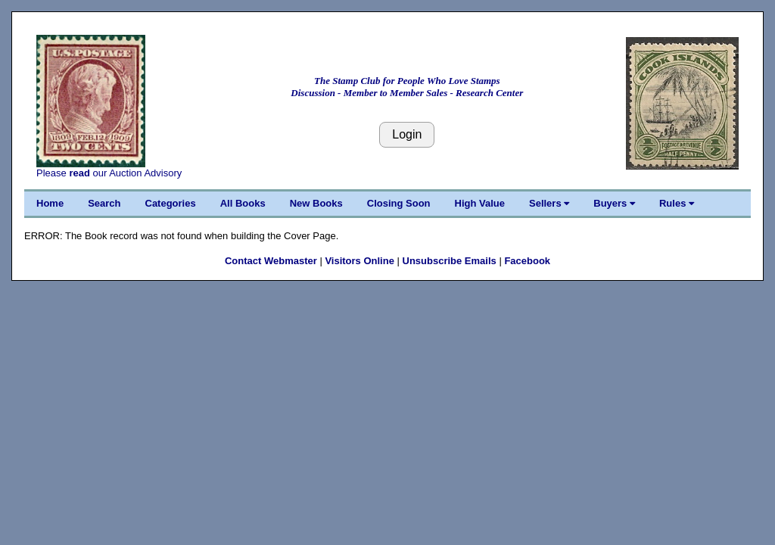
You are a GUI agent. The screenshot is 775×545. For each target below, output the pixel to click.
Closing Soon (399, 203)
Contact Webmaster (271, 260)
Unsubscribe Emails (449, 260)
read (79, 173)
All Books (243, 203)
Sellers (549, 203)
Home (50, 203)
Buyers (614, 203)
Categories (170, 203)
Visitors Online (359, 260)
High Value (480, 203)
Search (104, 203)
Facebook (527, 260)
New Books (316, 203)
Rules (676, 203)
